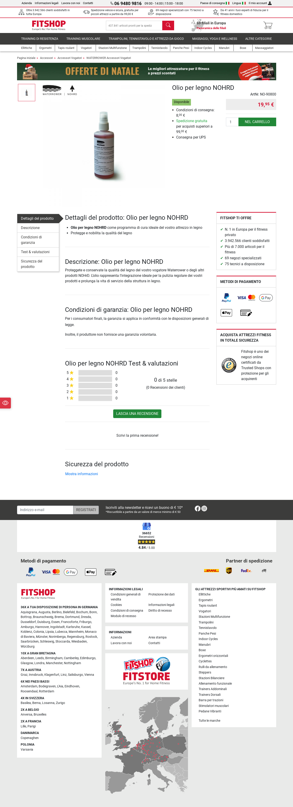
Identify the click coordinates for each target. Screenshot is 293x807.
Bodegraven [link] (47, 686)
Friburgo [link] (85, 622)
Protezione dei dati (161, 595)
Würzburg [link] (28, 647)
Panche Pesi (207, 634)
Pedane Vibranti (210, 712)
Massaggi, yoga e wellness (214, 42)
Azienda (27, 3)
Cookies (116, 605)
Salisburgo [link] (75, 675)
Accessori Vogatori (70, 61)
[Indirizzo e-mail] (45, 510)
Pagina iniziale (26, 61)
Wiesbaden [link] (79, 642)
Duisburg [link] (43, 622)
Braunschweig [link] (43, 617)
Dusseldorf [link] (28, 622)
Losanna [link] (48, 703)
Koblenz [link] (26, 632)
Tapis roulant (208, 606)
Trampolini (206, 622)
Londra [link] (39, 663)
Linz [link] (64, 675)
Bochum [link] (82, 612)
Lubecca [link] (61, 632)
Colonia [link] (38, 632)
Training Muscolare (83, 42)
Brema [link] (59, 617)
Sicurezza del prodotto (31, 267)
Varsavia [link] (27, 750)
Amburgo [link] (27, 627)
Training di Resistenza (39, 42)
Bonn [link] (93, 612)
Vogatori (205, 611)
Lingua (239, 3)
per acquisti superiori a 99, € (194, 129)
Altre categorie (258, 42)
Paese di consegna (215, 3)
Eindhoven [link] (72, 686)
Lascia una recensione (137, 417)
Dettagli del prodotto (37, 221)
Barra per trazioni (211, 700)
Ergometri (206, 600)
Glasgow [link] (27, 663)
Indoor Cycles (208, 639)
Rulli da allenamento (213, 667)
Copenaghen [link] (30, 738)
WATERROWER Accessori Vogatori (108, 61)
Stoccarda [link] (62, 642)
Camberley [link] (71, 658)
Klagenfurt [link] (51, 675)
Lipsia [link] (49, 632)
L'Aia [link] (60, 686)
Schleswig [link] (47, 642)
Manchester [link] (54, 663)
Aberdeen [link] (27, 658)
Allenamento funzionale (215, 684)
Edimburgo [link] (87, 658)
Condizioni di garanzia (31, 243)
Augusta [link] (44, 612)
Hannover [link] (42, 627)
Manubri (204, 645)
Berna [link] (36, 703)
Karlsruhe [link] (73, 627)
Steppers (205, 673)
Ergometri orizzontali (213, 656)
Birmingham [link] (54, 658)
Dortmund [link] (72, 617)
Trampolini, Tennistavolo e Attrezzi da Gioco (146, 42)
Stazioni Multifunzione (214, 617)
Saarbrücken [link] (30, 642)
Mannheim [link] (76, 632)
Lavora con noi (70, 3)
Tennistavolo (208, 628)
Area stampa (157, 638)
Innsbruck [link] (36, 675)
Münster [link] (42, 637)
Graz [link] (24, 675)
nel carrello (257, 125)
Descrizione (30, 231)
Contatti (88, 3)
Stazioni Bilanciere (211, 678)
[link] (226, 301)
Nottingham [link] (72, 663)
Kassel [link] (85, 627)
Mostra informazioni (81, 477)
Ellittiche (204, 595)
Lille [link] (23, 726)
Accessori (46, 61)
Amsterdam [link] (29, 686)
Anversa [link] (26, 715)
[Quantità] (232, 125)
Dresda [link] (86, 617)
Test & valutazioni (35, 255)
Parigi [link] (32, 726)
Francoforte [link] (69, 622)
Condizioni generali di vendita (125, 597)
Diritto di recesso (160, 611)
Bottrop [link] (26, 617)
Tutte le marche (209, 721)
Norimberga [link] (57, 637)
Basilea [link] (26, 703)
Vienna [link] (89, 675)
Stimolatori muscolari (214, 706)
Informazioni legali (46, 3)
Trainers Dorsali (209, 695)
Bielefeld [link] (69, 612)
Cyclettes (205, 661)
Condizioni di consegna (127, 611)
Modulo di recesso (123, 616)
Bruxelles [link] (40, 715)
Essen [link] (55, 622)
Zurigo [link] (60, 703)
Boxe (202, 650)
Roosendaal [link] (29, 691)
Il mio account (260, 3)
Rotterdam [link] (46, 691)
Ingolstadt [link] (57, 627)
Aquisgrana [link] (29, 612)
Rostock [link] (91, 637)
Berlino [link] (57, 612)
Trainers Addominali (213, 689)
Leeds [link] (39, 658)
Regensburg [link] (75, 637)
